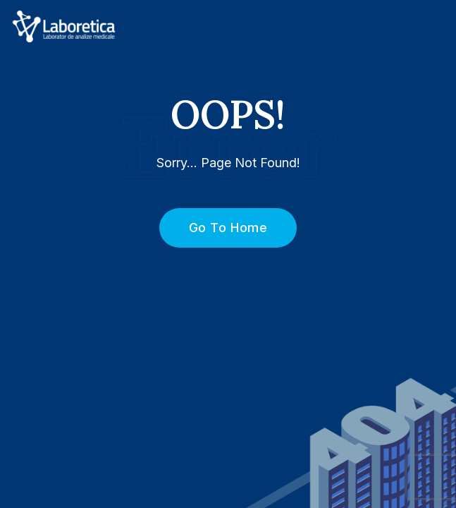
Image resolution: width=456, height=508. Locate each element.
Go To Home (220, 227)
